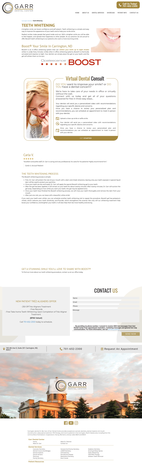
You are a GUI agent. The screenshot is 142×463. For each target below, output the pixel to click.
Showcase (109, 13)
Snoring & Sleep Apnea (94, 442)
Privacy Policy (64, 457)
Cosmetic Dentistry (38, 440)
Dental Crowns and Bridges (40, 442)
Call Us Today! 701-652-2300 (128, 5)
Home (73, 13)
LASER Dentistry (65, 442)
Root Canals (64, 450)
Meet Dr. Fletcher (65, 432)
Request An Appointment (120, 340)
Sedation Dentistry (93, 440)
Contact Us (133, 13)
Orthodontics (64, 444)
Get (85, 131)
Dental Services (95, 13)
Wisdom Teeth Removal (95, 448)
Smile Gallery (36, 457)
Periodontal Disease (66, 446)
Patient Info (121, 13)
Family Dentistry (37, 450)
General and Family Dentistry (69, 440)
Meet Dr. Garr (37, 434)
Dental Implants (37, 444)
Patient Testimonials (38, 455)
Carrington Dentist (26, 20)
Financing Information (67, 455)
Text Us (90, 457)
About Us (82, 13)
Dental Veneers (37, 446)
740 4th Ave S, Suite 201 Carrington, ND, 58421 (21, 340)
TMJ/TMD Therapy (93, 446)
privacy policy (111, 320)
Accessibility (91, 455)
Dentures (35, 448)
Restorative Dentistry (66, 448)
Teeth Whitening (92, 444)
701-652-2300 (31, 312)
